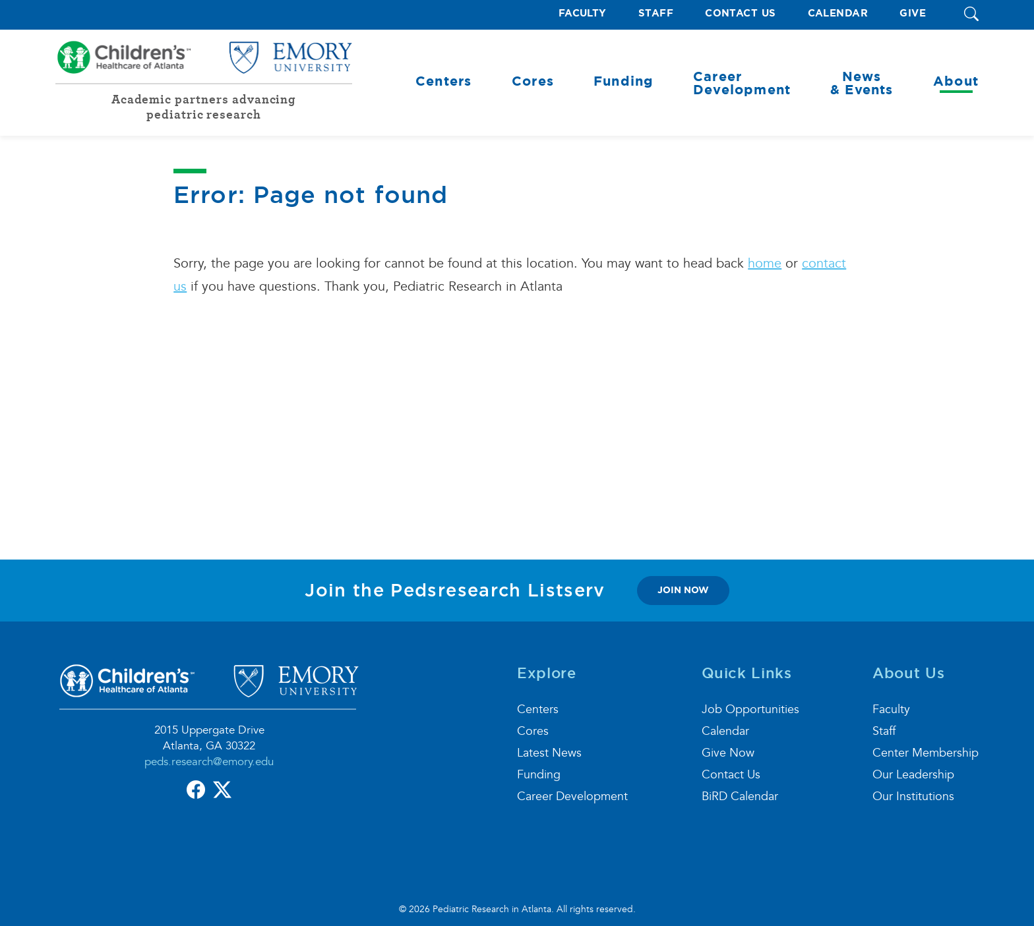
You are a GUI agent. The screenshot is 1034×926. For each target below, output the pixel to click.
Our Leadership (913, 774)
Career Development (572, 796)
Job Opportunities (750, 709)
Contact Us (740, 13)
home (764, 264)
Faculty (583, 13)
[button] (971, 15)
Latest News (549, 753)
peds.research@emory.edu (209, 761)
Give (912, 13)
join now (683, 590)
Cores (533, 731)
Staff (655, 13)
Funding (539, 774)
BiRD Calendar (740, 796)
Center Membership (925, 753)
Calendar (838, 13)
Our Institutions (913, 796)
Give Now (728, 753)
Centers (538, 709)
